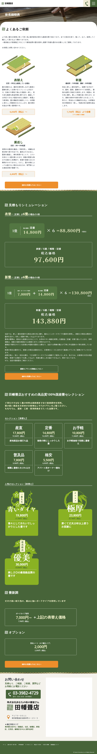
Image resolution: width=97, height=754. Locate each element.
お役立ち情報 (46, 744)
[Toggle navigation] (93, 3)
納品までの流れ (37, 744)
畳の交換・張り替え (12, 744)
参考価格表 (21, 744)
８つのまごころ (28, 744)
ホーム (4, 744)
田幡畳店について (55, 744)
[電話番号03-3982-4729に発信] (86, 3)
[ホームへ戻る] (7, 3)
